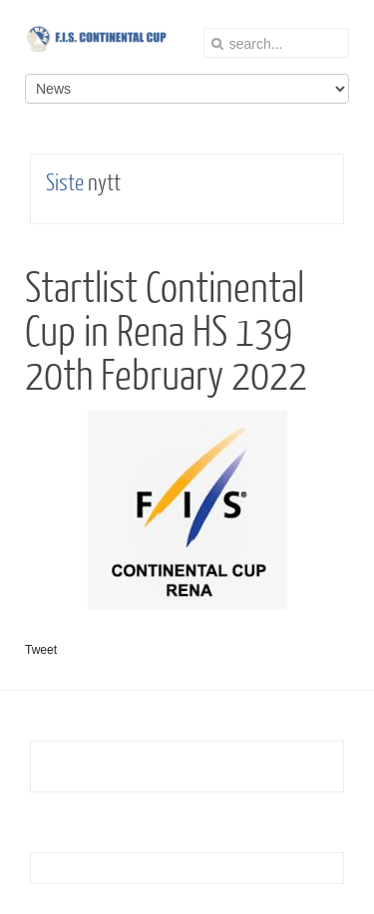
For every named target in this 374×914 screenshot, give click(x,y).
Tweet (41, 650)
